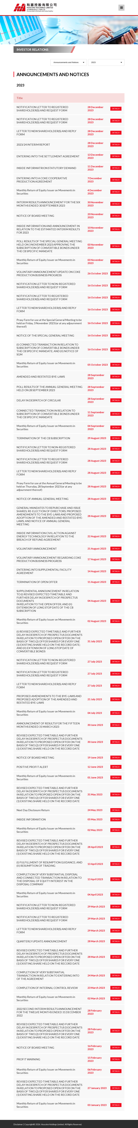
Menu (121, 8)
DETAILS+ (116, 108)
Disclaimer (18, 1124)
